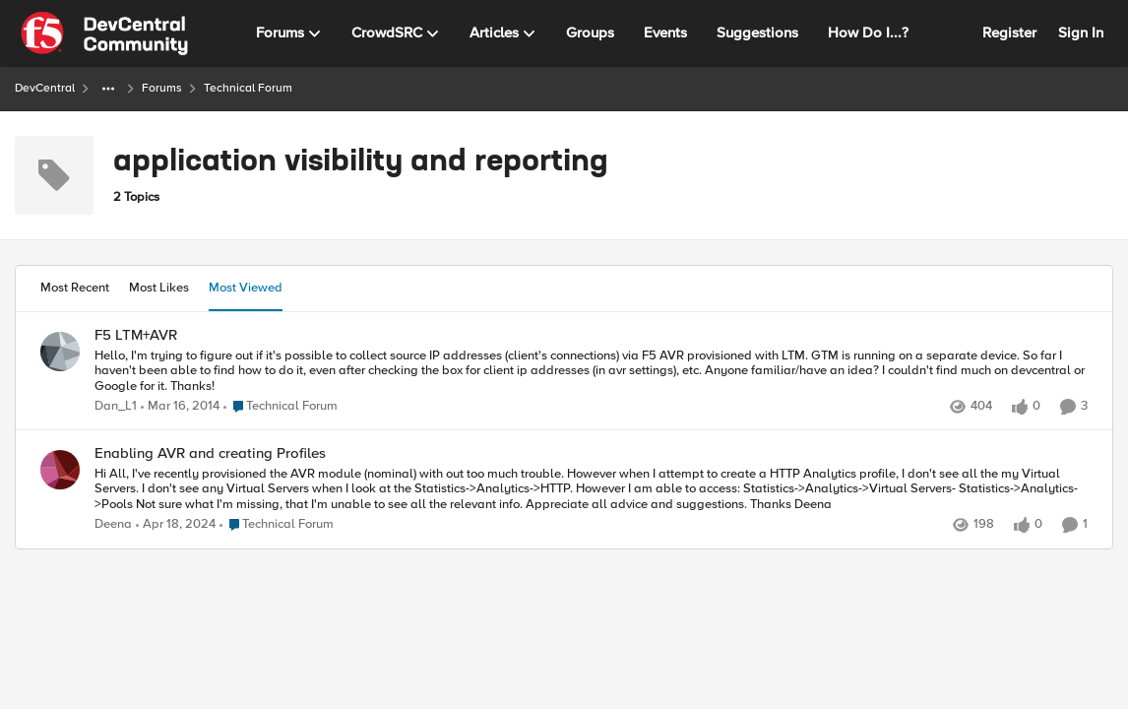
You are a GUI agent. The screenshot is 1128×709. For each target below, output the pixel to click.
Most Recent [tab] (74, 287)
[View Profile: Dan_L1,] (60, 351)
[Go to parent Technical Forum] (280, 407)
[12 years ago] (180, 407)
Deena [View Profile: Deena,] (113, 525)
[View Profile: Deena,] (60, 469)
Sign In (1080, 32)
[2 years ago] (176, 526)
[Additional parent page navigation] (108, 88)
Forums (162, 88)
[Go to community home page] (104, 33)
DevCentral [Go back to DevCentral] (45, 88)
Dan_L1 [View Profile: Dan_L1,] (115, 406)
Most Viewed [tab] (245, 287)
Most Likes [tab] (159, 287)
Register (1009, 32)
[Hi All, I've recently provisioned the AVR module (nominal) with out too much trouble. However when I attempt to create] (591, 490)
